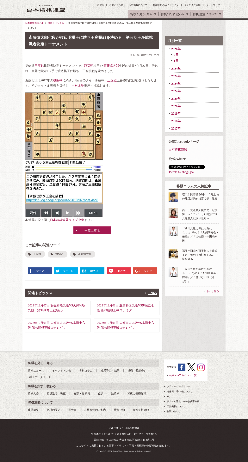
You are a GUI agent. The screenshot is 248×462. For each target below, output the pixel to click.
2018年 (176, 121)
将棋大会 (33, 393)
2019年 (176, 113)
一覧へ (152, 293)
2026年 (176, 49)
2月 (176, 55)
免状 (100, 393)
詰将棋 (115, 393)
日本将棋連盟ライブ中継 (67, 220)
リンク (170, 396)
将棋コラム (86, 370)
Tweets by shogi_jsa (181, 172)
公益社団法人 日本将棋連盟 (46, 8)
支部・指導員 (82, 393)
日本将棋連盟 (178, 149)
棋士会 (72, 409)
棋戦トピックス (56, 23)
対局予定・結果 (110, 370)
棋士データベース (40, 377)
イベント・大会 (61, 370)
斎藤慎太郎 (111, 65)
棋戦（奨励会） (136, 370)
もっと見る (212, 291)
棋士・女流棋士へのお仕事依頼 (183, 401)
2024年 (176, 76)
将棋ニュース (36, 370)
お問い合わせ (116, 5)
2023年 (176, 83)
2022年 (176, 91)
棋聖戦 (57, 80)
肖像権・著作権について (179, 391)
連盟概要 (33, 409)
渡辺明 (88, 65)
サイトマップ (213, 5)
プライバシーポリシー (178, 386)
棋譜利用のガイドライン (166, 5)
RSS (102, 5)
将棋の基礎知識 (136, 393)
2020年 (176, 106)
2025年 (176, 68)
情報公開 (119, 409)
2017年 (176, 128)
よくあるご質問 (192, 5)
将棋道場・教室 (56, 393)
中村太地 (78, 85)
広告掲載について (138, 5)
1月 (176, 61)
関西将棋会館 (141, 409)
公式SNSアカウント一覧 (183, 375)
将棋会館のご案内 (95, 409)
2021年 (176, 98)
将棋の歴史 (53, 409)
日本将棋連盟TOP (34, 23)
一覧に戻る (92, 230)
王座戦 (39, 65)
